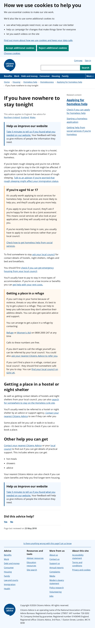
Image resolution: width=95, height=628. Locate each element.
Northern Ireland (12, 117)
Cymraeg (78, 60)
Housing (56, 76)
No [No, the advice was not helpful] (11, 521)
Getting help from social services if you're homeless (79, 131)
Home (7, 82)
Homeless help (30, 82)
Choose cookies (12, 53)
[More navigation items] (90, 76)
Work (16, 76)
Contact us (54, 559)
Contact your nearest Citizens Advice (23, 445)
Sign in (88, 60)
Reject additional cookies (53, 47)
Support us (54, 563)
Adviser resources (35, 558)
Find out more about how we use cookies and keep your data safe (38, 40)
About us (53, 555)
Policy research (56, 587)
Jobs (51, 596)
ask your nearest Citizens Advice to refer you (34, 355)
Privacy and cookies (81, 569)
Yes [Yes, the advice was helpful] (5, 521)
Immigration (9, 584)
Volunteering (55, 592)
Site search (32, 569)
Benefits (8, 76)
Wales (33, 117)
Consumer (45, 76)
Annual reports (56, 567)
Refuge (10, 332)
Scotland (25, 117)
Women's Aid (23, 332)
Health (7, 588)
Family (65, 76)
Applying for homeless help (69, 82)
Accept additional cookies (20, 47)
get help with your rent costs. (28, 284)
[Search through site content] (60, 67)
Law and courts (11, 580)
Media (52, 576)
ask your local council (43, 254)
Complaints (54, 571)
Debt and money (29, 76)
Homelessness (47, 82)
